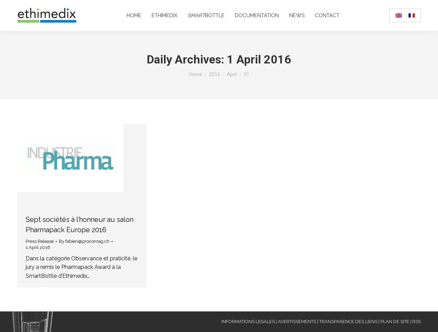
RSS (416, 321)
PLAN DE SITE (395, 321)
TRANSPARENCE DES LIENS (348, 321)
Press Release (40, 241)
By (84, 241)
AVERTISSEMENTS (297, 321)
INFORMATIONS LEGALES (248, 321)
